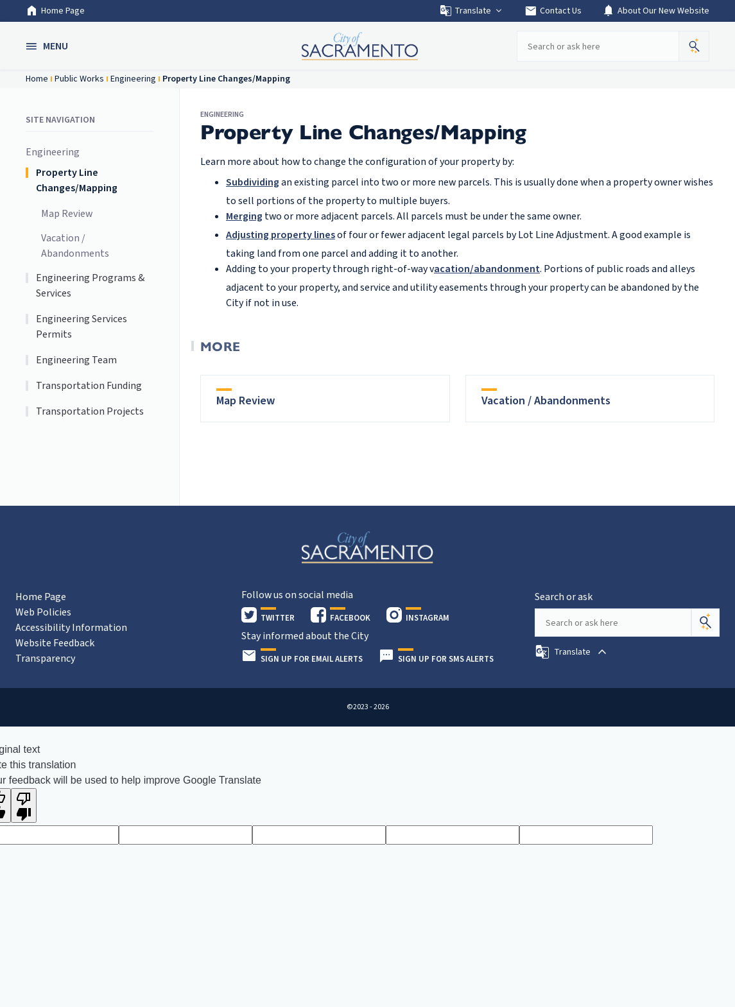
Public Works (79, 79)
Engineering (133, 79)
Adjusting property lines (280, 235)
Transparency (45, 658)
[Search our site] (598, 46)
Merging (244, 216)
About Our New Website (655, 11)
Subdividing (252, 182)
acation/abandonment (487, 269)
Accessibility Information (71, 628)
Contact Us (553, 11)
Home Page (55, 10)
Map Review (66, 214)
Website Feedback (54, 643)
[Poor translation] (24, 805)
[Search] (705, 622)
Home (37, 79)
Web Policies (43, 612)
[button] (48, 46)
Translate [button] (471, 10)
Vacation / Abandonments (75, 246)
